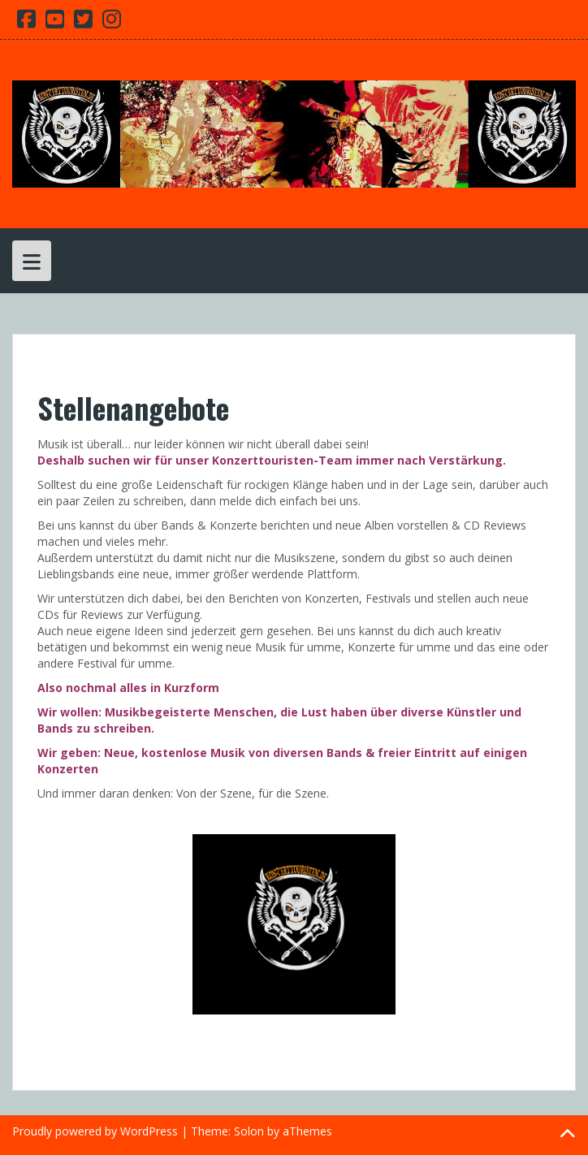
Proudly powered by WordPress (95, 1131)
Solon (249, 1131)
